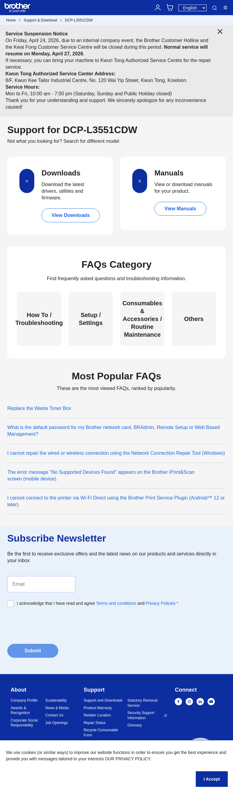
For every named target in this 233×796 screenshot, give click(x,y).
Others (194, 319)
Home (11, 20)
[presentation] (53, 625)
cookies (29, 752)
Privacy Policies (160, 603)
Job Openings (56, 723)
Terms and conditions (116, 603)
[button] (200, 754)
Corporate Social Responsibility (24, 723)
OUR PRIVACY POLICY (127, 758)
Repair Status (95, 723)
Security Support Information (140, 715)
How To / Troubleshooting (39, 319)
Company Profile (24, 700)
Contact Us (54, 715)
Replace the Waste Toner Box (39, 408)
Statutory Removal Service (142, 703)
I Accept (212, 779)
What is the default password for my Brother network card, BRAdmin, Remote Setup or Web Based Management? (113, 431)
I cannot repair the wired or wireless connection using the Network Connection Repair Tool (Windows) (116, 453)
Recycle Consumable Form (101, 732)
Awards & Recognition (20, 710)
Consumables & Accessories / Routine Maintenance (142, 319)
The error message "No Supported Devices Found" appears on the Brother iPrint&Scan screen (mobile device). (100, 475)
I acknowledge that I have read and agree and (97, 603)
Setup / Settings (91, 319)
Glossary (134, 725)
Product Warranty (98, 708)
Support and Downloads (103, 700)
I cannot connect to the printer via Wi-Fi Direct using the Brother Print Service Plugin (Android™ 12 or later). (116, 501)
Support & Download (40, 20)
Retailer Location (97, 715)
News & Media (57, 708)
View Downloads (71, 215)
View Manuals (180, 208)
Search (214, 8)
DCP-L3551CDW (79, 20)
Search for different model (91, 141)
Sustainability (56, 700)
